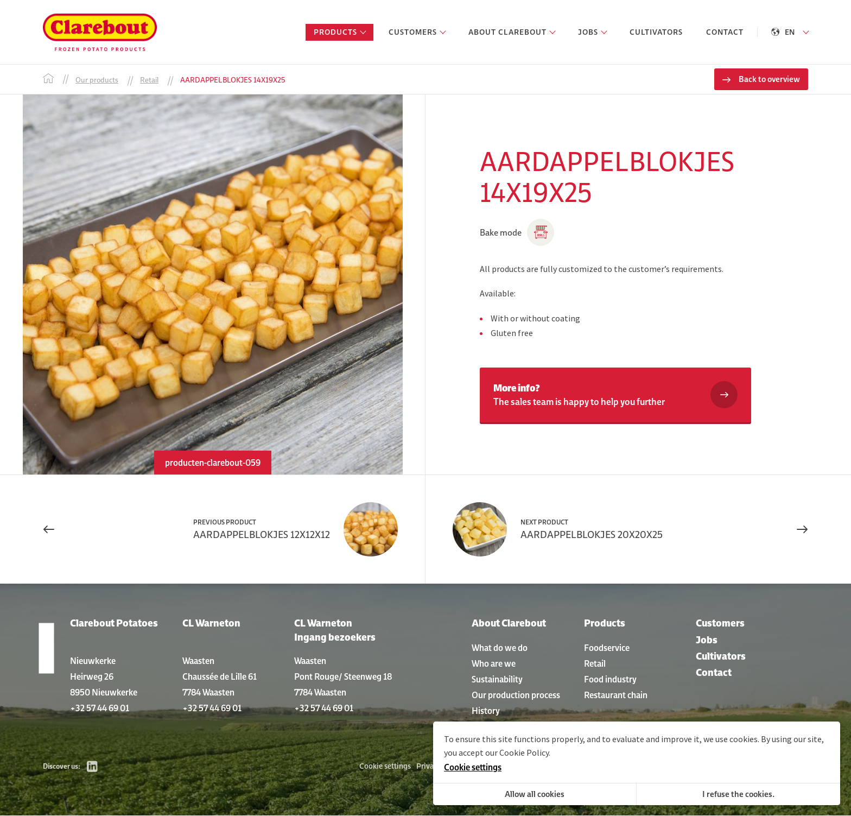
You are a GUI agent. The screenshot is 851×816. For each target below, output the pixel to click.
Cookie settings (385, 766)
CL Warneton (211, 623)
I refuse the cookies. (738, 794)
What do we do (500, 648)
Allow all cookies (534, 794)
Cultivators (721, 656)
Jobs (706, 640)
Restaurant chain (615, 695)
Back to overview (769, 79)
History (486, 711)
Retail (595, 663)
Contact (714, 673)
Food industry (610, 679)
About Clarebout (509, 623)
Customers (720, 623)
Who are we (494, 663)
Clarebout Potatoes (114, 623)
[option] (212, 285)
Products (604, 623)
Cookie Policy (524, 752)
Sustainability (497, 679)
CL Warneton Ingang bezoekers (335, 630)
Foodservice (607, 648)
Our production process (516, 695)
